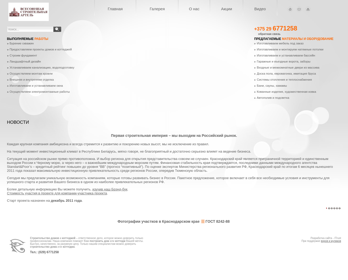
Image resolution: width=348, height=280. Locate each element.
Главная (115, 9)
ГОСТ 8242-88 (217, 221)
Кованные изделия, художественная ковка (286, 91)
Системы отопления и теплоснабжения (284, 79)
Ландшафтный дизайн (25, 61)
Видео (260, 9)
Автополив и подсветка (273, 97)
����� (334, 208)
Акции (226, 9)
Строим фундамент (23, 55)
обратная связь (269, 33)
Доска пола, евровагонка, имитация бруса (286, 73)
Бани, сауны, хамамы (272, 85)
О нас (194, 9)
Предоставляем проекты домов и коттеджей (41, 49)
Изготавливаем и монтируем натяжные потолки (290, 49)
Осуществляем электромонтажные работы (40, 91)
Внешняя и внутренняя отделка (32, 79)
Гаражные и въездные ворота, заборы (283, 61)
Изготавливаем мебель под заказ (280, 43)
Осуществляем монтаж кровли (31, 73)
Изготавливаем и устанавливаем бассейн (286, 55)
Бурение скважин (22, 43)
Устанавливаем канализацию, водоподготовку (42, 67)
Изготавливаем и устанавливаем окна (36, 85)
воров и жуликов (331, 241)
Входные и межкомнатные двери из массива (288, 67)
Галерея (157, 9)
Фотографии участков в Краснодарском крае (158, 221)
